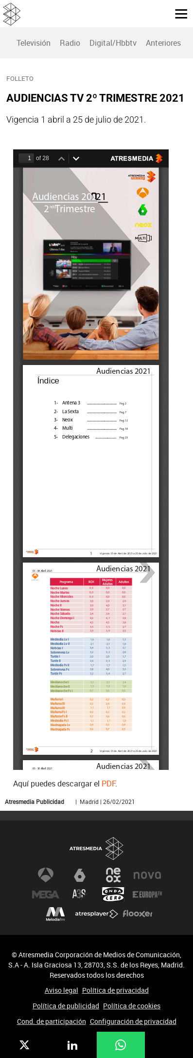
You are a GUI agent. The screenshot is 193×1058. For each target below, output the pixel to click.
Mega (45, 894)
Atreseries (79, 894)
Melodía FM (55, 914)
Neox (113, 875)
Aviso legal (61, 990)
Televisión (34, 42)
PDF (108, 783)
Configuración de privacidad (133, 1021)
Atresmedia (97, 848)
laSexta (79, 875)
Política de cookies (131, 1005)
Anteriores (163, 42)
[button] (177, 13)
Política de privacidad (115, 990)
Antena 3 (45, 875)
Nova (147, 875)
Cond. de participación (51, 1021)
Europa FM (147, 894)
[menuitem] (33, 43)
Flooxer (137, 914)
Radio (70, 42)
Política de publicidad (66, 1005)
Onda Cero (113, 894)
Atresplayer (97, 914)
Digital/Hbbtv (113, 42)
